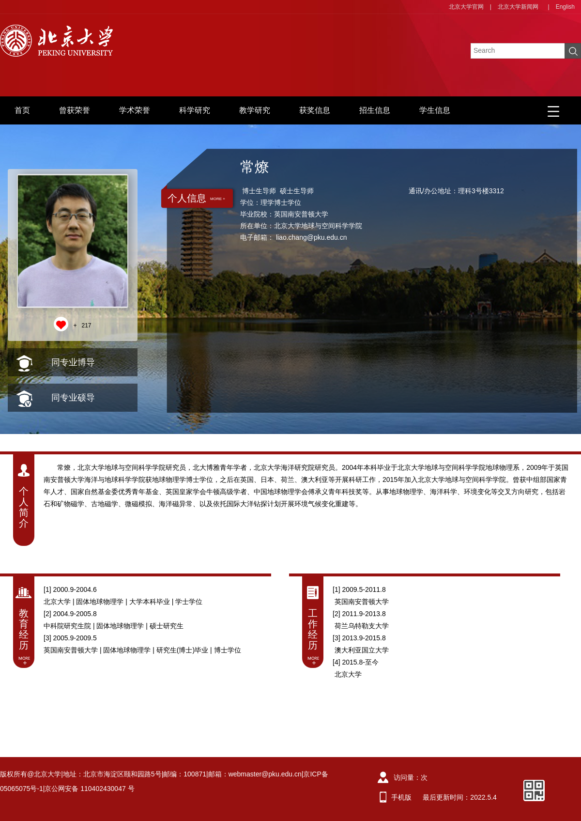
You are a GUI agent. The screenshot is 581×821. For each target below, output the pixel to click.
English (565, 6)
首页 (22, 110)
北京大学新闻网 (518, 6)
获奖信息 (314, 110)
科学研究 (194, 110)
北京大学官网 (466, 6)
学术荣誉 (134, 110)
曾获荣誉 (74, 110)
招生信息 (374, 110)
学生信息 (434, 110)
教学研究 (254, 110)
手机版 (401, 797)
